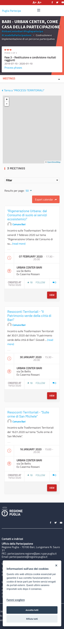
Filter (32, 180)
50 (27, 190)
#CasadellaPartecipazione (16, 35)
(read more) (18, 244)
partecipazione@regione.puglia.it (28, 557)
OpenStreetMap (53, 162)
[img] (38, 10)
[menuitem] (28, 190)
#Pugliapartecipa (33, 31)
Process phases (13, 68)
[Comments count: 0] (54, 282)
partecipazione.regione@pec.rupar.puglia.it (32, 553)
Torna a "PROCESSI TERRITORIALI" (23, 90)
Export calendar (46, 199)
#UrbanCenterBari (12, 31)
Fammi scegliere (15, 600)
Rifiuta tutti (32, 618)
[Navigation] (38, 10)
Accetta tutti (32, 610)
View (51, 295)
